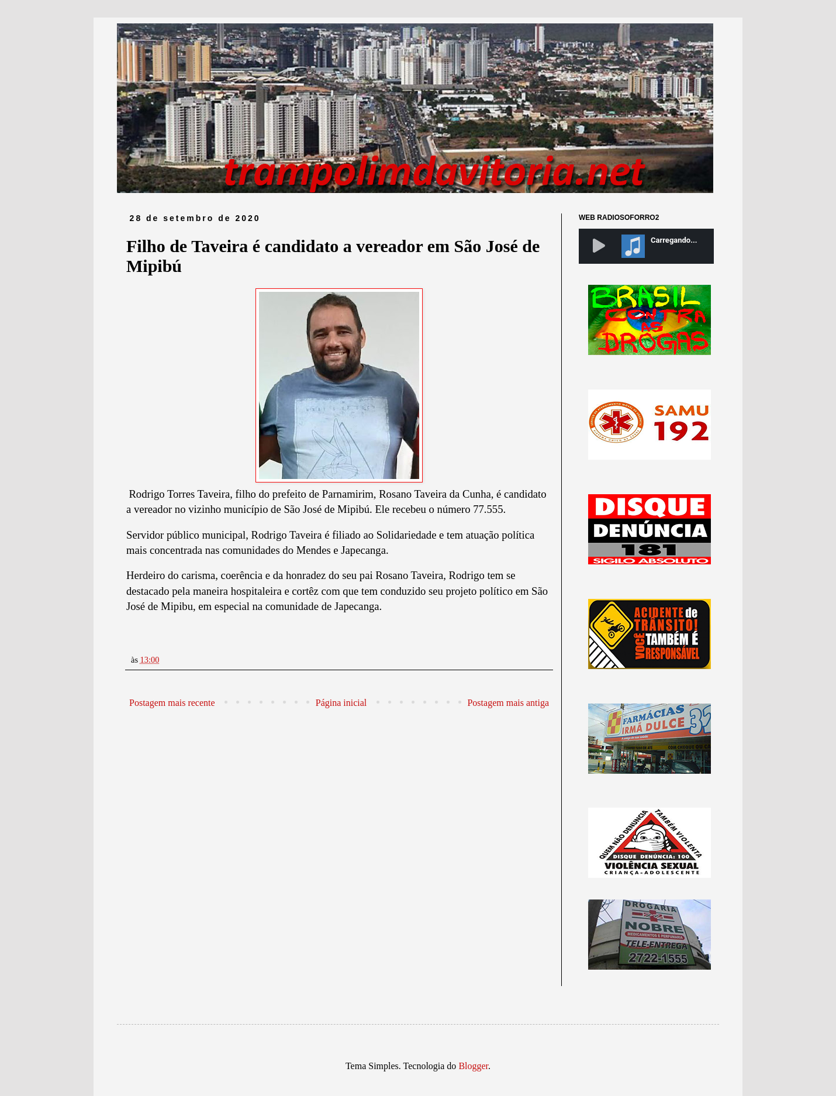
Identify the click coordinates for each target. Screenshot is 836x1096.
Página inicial (341, 703)
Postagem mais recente (172, 703)
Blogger (473, 1066)
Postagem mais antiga (508, 703)
